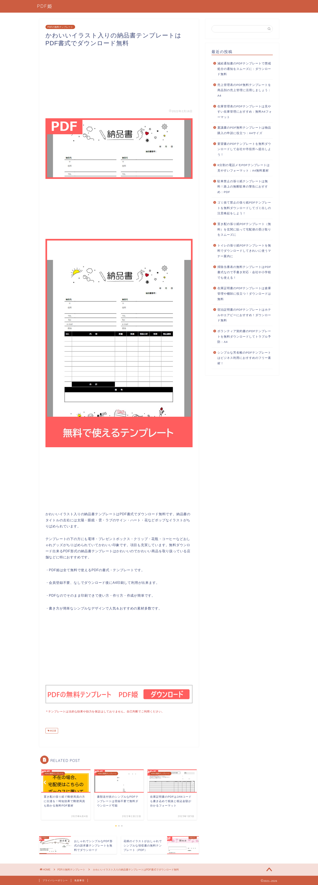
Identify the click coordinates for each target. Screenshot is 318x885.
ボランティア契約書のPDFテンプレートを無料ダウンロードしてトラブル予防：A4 (244, 336)
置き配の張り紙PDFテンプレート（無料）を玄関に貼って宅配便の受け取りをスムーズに (244, 229)
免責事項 (79, 880)
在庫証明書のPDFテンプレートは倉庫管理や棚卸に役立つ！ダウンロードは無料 (244, 294)
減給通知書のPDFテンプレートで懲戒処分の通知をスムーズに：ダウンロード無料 (244, 69)
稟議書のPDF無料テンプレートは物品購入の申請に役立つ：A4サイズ (244, 130)
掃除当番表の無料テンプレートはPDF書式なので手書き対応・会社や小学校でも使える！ (244, 272)
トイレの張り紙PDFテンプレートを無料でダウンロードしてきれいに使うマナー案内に (244, 251)
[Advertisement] (119, 76)
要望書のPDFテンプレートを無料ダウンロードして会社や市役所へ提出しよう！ (244, 149)
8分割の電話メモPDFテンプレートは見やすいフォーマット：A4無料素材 (243, 168)
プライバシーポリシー (55, 880)
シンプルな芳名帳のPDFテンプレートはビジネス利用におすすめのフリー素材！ (244, 358)
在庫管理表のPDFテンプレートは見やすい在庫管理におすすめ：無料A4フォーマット (244, 112)
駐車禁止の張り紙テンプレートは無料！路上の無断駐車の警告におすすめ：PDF (242, 187)
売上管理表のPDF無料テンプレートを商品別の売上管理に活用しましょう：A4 (244, 90)
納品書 (52, 730)
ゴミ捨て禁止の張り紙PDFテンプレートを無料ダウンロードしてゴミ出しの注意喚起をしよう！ (244, 208)
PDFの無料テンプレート (60, 27)
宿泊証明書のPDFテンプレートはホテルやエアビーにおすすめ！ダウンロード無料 (244, 315)
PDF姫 (45, 6)
